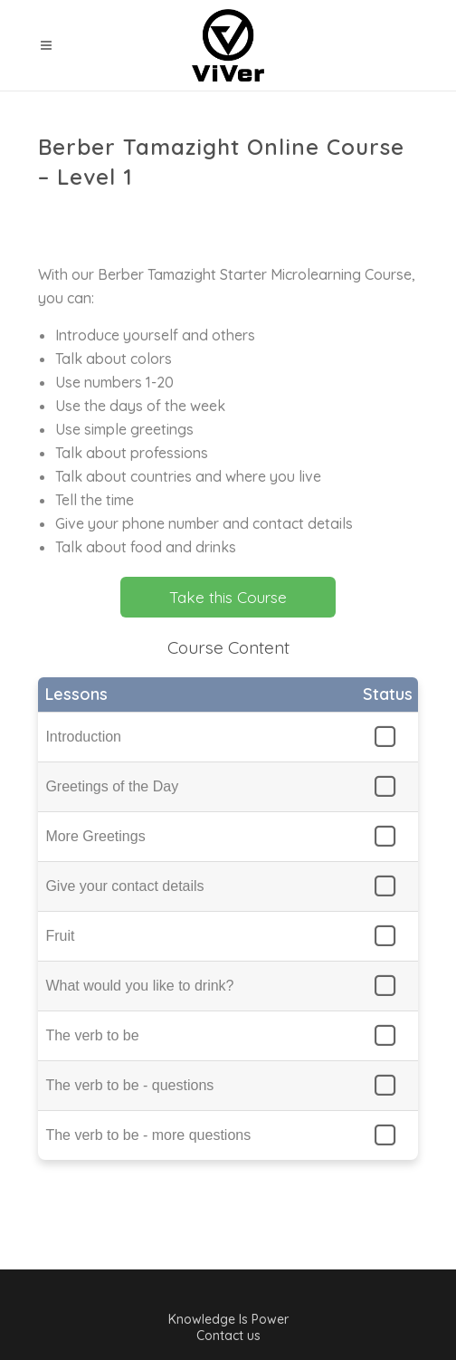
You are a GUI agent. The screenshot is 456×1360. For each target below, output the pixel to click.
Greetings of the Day (111, 786)
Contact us (228, 1335)
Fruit (59, 935)
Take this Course (228, 597)
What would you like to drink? (139, 985)
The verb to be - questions (129, 1085)
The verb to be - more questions (148, 1135)
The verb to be (91, 1035)
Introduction (83, 736)
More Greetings (95, 836)
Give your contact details (124, 886)
